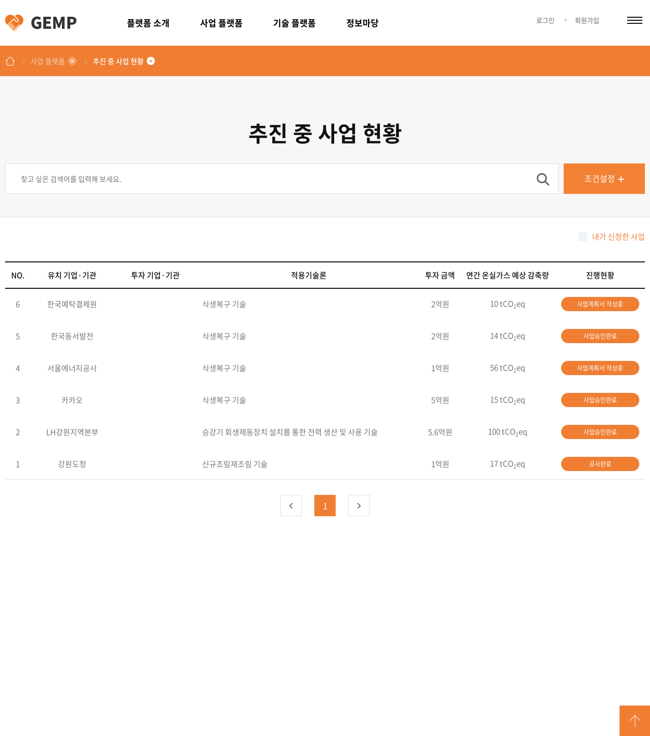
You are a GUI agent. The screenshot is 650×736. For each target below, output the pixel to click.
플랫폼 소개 (148, 22)
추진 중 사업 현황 (118, 61)
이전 (291, 505)
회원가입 (587, 20)
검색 (543, 179)
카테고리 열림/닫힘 (635, 20)
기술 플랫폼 (294, 22)
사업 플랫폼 (221, 22)
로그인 (545, 20)
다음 (359, 505)
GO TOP (635, 721)
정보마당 (362, 22)
